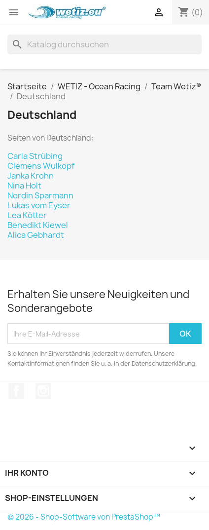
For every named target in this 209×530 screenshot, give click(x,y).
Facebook (16, 391)
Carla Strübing (35, 156)
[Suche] (104, 44)
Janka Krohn (30, 175)
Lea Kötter (27, 215)
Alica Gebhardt (35, 234)
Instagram (43, 391)
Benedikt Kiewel (37, 225)
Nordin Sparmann (40, 195)
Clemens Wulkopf (40, 165)
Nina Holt (24, 185)
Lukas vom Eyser (38, 205)
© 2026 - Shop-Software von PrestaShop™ (83, 517)
